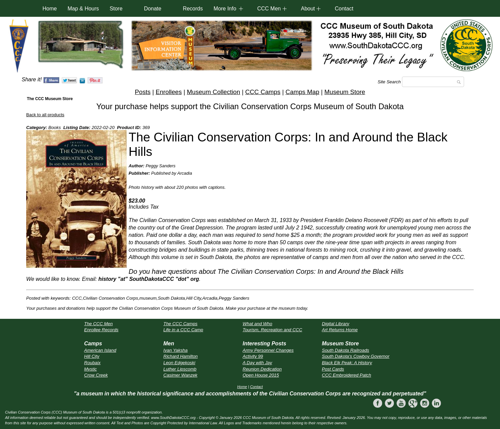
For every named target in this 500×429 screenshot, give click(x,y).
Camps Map (302, 91)
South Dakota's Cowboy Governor (356, 356)
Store (116, 8)
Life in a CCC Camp (183, 329)
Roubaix (92, 362)
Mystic (90, 369)
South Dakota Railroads (345, 350)
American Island (100, 350)
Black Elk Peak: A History (347, 362)
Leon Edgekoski (179, 362)
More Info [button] (225, 8)
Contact (344, 8)
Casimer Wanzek (180, 375)
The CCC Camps (180, 323)
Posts (143, 91)
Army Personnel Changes (268, 350)
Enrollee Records (101, 329)
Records (193, 8)
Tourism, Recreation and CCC (272, 329)
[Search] (433, 82)
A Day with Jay (257, 362)
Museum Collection (213, 91)
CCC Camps (262, 91)
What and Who (257, 323)
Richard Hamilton (181, 356)
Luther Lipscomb (180, 369)
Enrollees (168, 91)
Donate (153, 8)
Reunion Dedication (262, 369)
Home (50, 8)
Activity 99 (253, 356)
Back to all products (45, 114)
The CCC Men (98, 323)
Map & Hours (83, 8)
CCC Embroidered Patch (346, 375)
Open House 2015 (261, 375)
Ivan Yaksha (176, 350)
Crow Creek (96, 375)
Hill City (91, 356)
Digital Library (335, 323)
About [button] (308, 8)
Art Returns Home (340, 329)
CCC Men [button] (269, 8)
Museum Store (344, 91)
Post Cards (333, 369)
